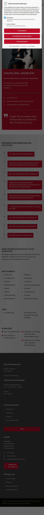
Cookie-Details (31, 46)
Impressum (24, 46)
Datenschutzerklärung (14, 46)
